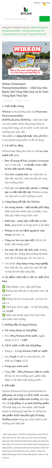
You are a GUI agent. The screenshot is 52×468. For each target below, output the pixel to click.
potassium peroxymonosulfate (27, 448)
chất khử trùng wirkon (27, 434)
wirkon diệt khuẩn (29, 454)
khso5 (29, 444)
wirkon (33, 451)
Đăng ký (36, 3)
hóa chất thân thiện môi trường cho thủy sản (29, 441)
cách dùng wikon (10, 434)
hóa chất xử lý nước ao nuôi (14, 444)
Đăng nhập (45, 3)
